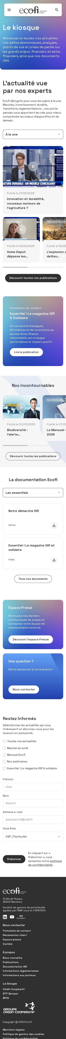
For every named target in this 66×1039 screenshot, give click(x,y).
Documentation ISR (15, 966)
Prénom (8, 779)
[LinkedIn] (5, 917)
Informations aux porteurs (19, 975)
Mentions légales (14, 1029)
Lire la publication (24, 352)
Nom (6, 795)
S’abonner (12, 859)
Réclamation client (15, 935)
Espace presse (12, 939)
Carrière (7, 943)
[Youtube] (12, 917)
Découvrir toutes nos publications (31, 278)
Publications (11, 962)
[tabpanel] (33, 207)
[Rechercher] (57, 10)
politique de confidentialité (45, 863)
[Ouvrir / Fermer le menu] (9, 10)
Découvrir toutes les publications (31, 456)
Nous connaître (12, 957)
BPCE (6, 998)
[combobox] (33, 134)
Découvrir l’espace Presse (28, 639)
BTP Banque (10, 993)
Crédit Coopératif (14, 989)
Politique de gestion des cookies (23, 1034)
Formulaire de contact (17, 930)
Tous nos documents (31, 579)
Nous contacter (21, 689)
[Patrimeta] (21, 917)
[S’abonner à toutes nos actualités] (4, 741)
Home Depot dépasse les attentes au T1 (18, 256)
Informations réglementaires (21, 970)
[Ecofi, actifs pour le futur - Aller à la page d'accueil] (33, 9)
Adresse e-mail (12, 812)
